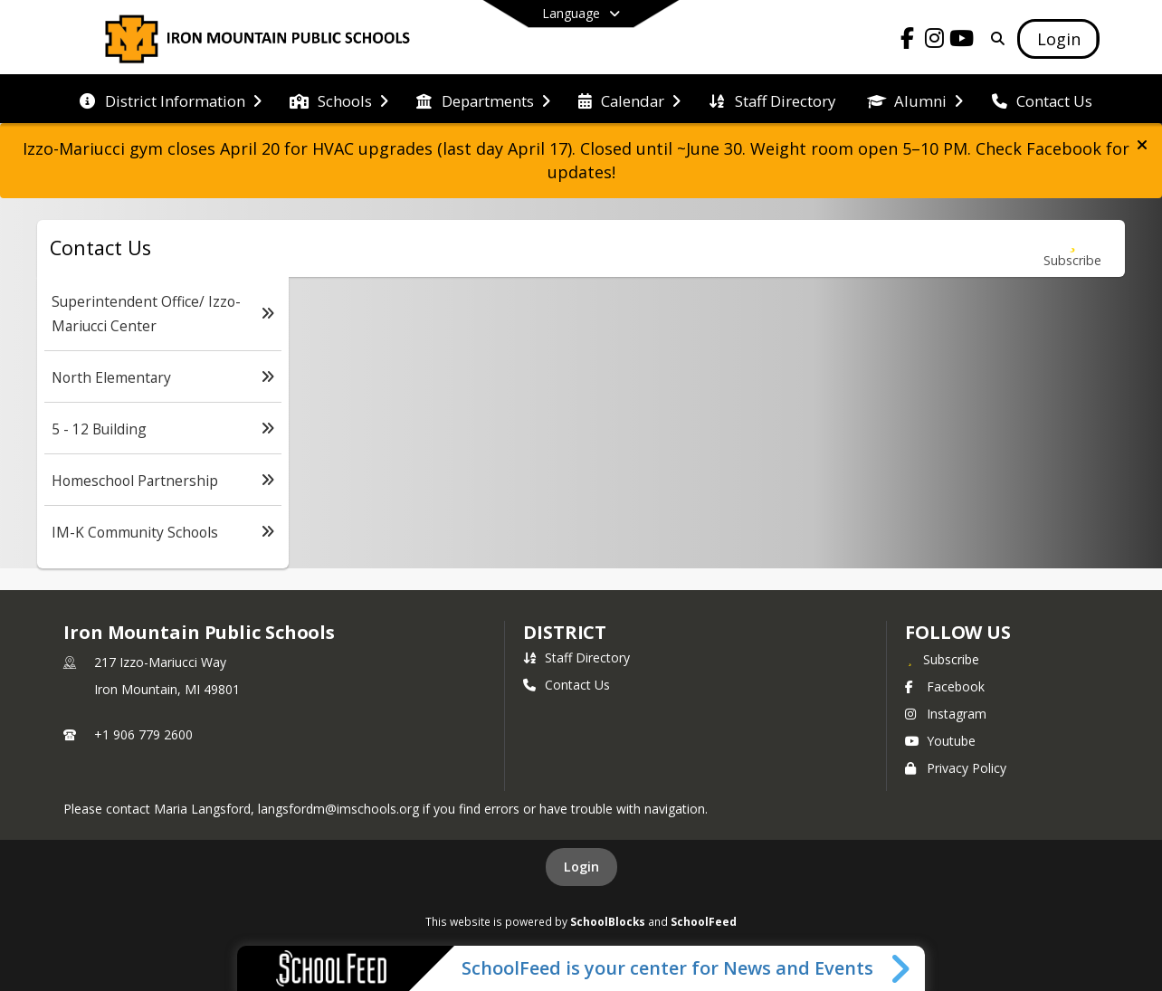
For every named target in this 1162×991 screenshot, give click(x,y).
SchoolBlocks (607, 921)
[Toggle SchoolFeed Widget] (902, 968)
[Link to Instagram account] (934, 41)
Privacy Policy (955, 768)
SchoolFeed (704, 921)
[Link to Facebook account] (907, 41)
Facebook (945, 686)
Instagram (945, 713)
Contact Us (566, 684)
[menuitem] (170, 99)
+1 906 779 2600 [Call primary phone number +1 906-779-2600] (143, 734)
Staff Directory (576, 657)
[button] (1142, 145)
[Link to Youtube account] (962, 41)
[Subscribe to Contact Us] (1072, 248)
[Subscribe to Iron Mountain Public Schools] (942, 659)
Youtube (940, 740)
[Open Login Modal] (1058, 39)
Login (581, 866)
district (564, 632)
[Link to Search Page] (995, 38)
